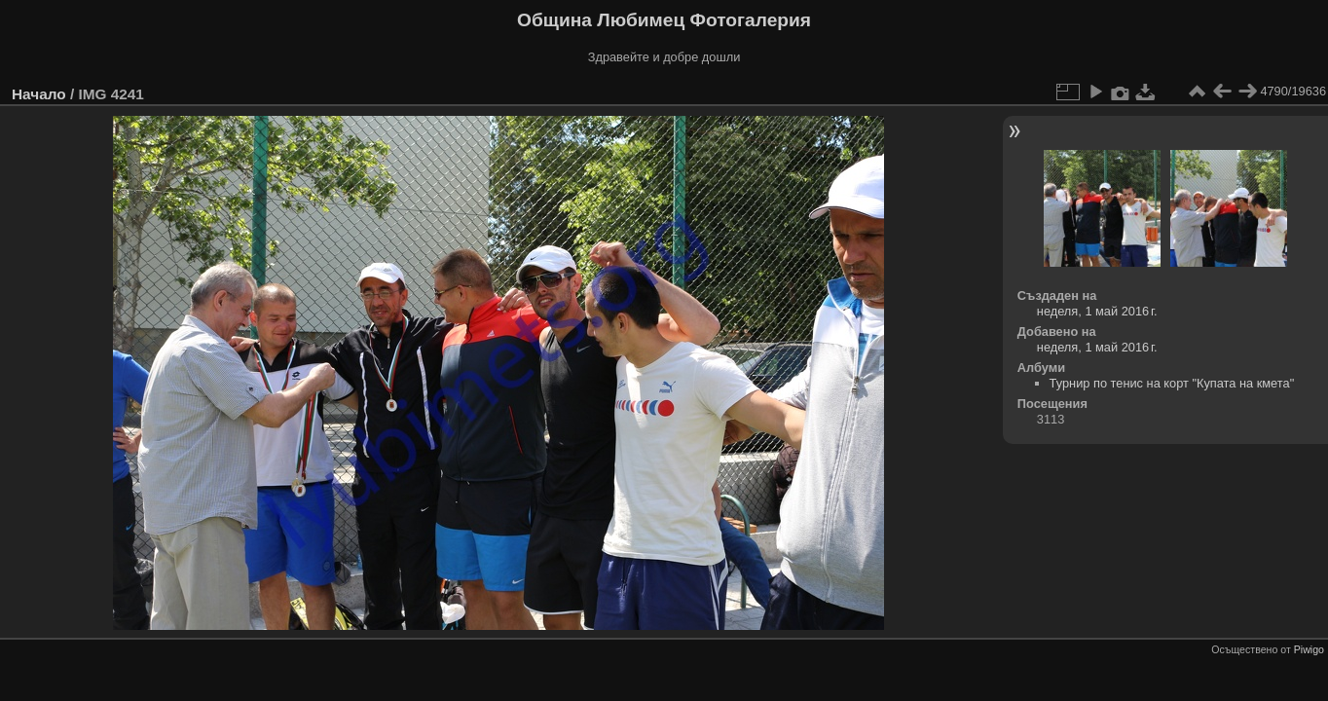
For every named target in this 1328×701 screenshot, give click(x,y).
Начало (39, 94)
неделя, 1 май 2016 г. (1097, 311)
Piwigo (1309, 649)
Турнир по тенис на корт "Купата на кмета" (1172, 383)
